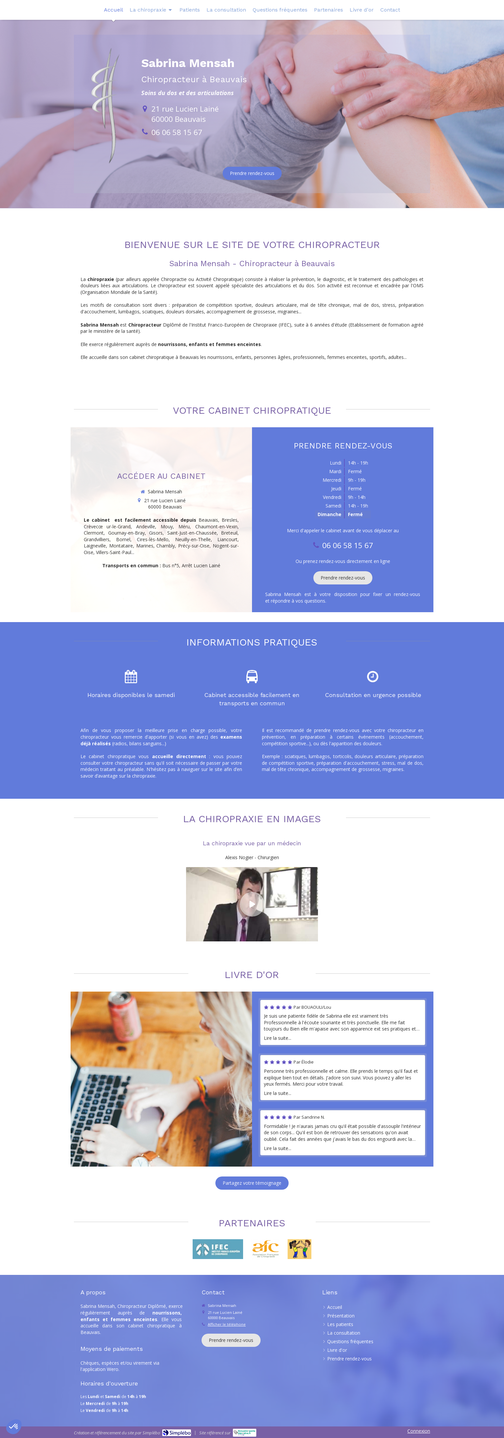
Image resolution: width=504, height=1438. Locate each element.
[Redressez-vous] (299, 1249)
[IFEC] (218, 1249)
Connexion (418, 1431)
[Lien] (265, 1249)
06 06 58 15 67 (176, 132)
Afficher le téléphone (227, 1324)
